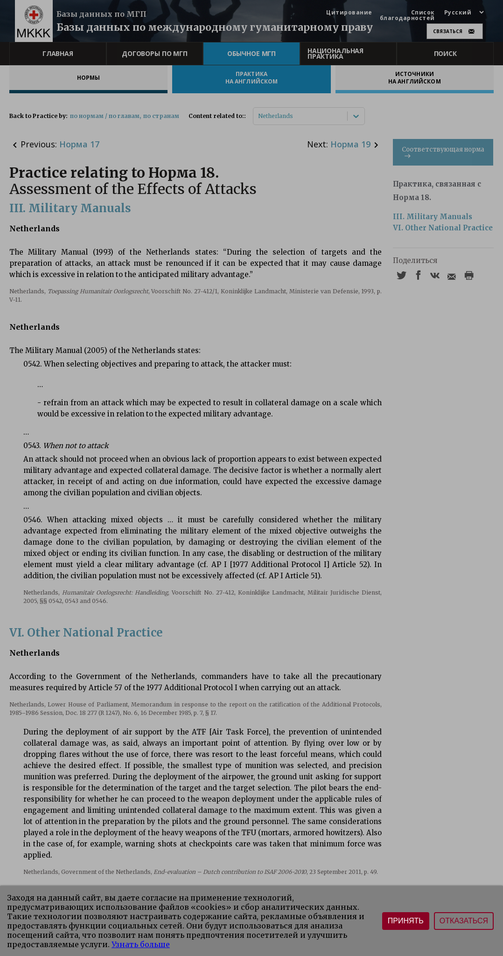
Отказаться (464, 921)
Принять (406, 921)
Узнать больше (141, 944)
